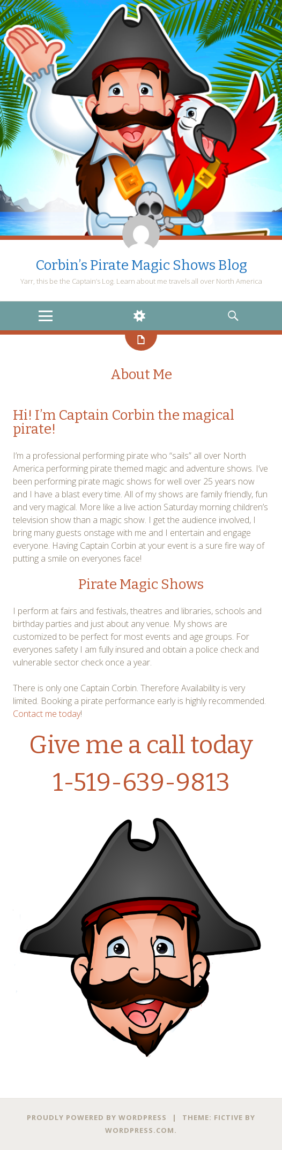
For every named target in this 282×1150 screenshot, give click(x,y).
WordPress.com (139, 1130)
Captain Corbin (106, 415)
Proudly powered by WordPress (97, 1117)
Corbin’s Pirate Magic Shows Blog (141, 265)
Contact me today (46, 714)
